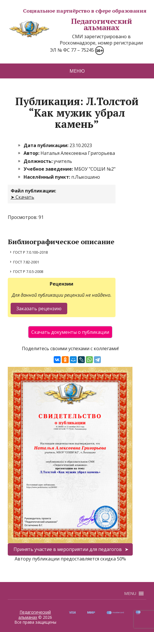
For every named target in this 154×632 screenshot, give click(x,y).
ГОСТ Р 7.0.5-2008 (28, 271)
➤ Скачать (22, 197)
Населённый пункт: (47, 177)
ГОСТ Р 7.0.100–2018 (30, 252)
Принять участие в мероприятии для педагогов (68, 549)
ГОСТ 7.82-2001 (26, 262)
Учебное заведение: (49, 169)
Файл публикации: (33, 191)
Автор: (32, 153)
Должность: (39, 161)
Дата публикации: (47, 145)
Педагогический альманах (70, 24)
